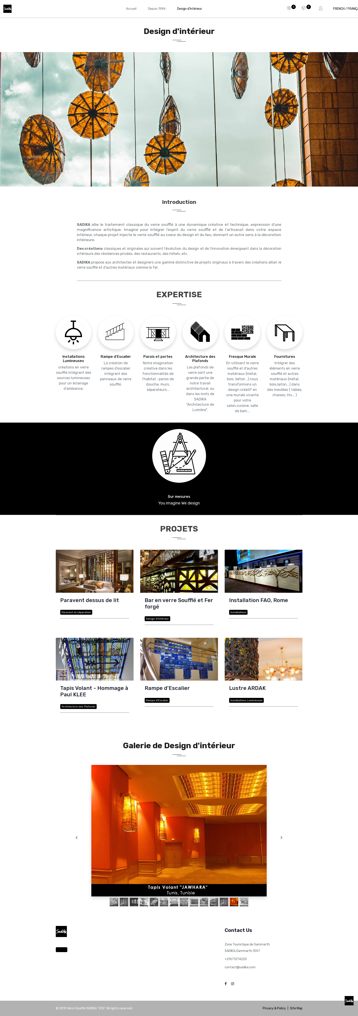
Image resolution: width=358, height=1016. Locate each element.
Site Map (296, 1008)
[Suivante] (282, 838)
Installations (238, 612)
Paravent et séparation (76, 612)
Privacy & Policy (274, 1008)
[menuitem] (131, 8)
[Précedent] (76, 838)
